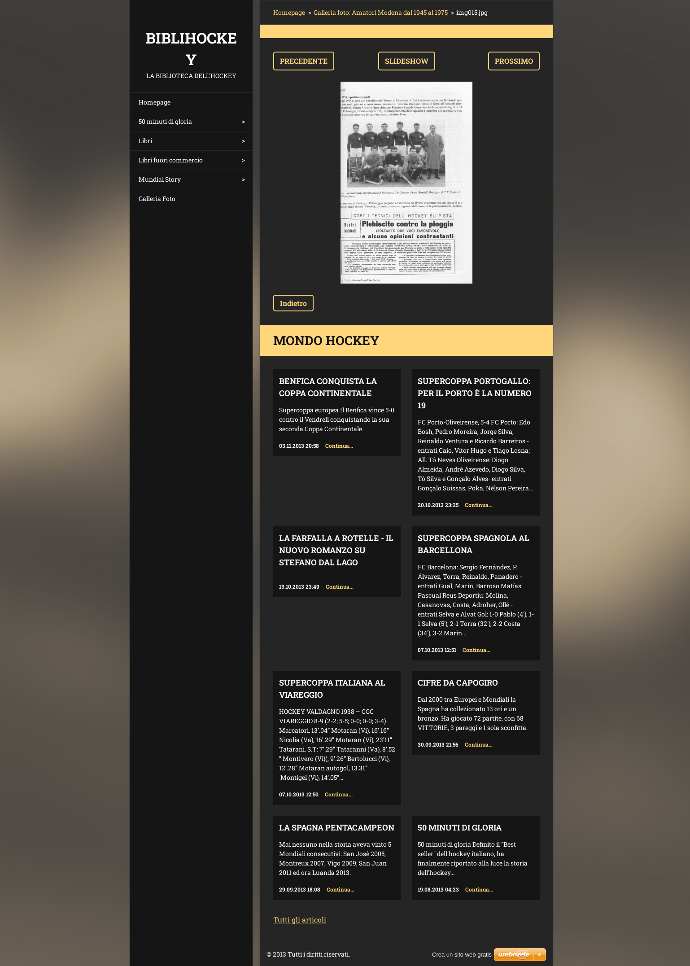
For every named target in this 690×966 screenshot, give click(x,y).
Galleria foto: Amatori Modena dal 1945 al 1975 (381, 12)
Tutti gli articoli (299, 919)
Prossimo (514, 61)
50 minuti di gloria (165, 121)
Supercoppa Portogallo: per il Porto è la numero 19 (475, 393)
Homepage (154, 102)
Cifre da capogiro (458, 682)
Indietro (293, 303)
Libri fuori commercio (171, 160)
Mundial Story (160, 179)
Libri (145, 140)
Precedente (304, 61)
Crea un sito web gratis (462, 954)
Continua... (339, 445)
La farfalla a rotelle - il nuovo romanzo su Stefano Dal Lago (336, 550)
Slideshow (406, 61)
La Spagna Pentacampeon (336, 827)
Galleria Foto (157, 198)
